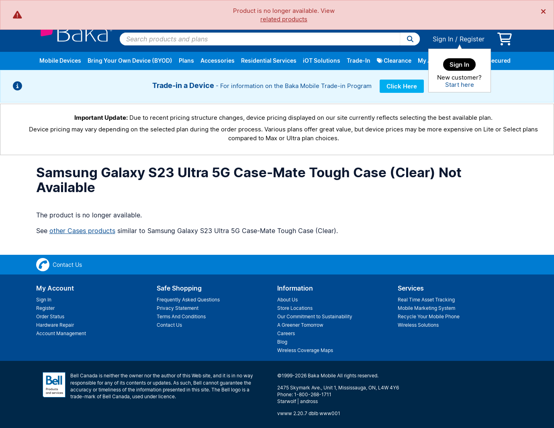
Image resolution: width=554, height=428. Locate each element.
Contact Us (169, 325)
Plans (186, 60)
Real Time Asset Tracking (426, 300)
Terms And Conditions (181, 316)
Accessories (217, 60)
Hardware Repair (55, 325)
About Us (287, 300)
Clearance (394, 60)
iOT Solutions (321, 60)
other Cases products (82, 231)
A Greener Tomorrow (300, 325)
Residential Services (268, 60)
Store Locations (295, 308)
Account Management (61, 333)
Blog (282, 342)
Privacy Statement (177, 308)
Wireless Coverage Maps (305, 350)
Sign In (443, 39)
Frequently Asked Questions (188, 300)
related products (283, 19)
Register (472, 39)
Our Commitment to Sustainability (314, 316)
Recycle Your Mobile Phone (429, 316)
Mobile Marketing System (426, 308)
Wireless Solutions (418, 325)
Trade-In (358, 60)
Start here (459, 84)
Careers (286, 333)
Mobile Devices (60, 60)
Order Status (50, 316)
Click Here (401, 86)
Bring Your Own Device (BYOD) (130, 60)
